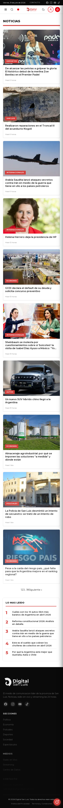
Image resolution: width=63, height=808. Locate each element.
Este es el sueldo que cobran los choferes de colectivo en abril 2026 (28, 644)
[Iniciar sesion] (50, 9)
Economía (8, 727)
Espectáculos (10, 746)
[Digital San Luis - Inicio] (31, 9)
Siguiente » (35, 589)
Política (7, 721)
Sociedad (8, 742)
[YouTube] (55, 2)
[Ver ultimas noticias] (57, 802)
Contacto (35, 2)
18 (27, 589)
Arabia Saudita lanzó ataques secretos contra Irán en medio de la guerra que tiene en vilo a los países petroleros (29, 633)
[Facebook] (47, 2)
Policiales (8, 731)
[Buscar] (12, 9)
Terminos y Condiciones (42, 804)
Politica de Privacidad (20, 804)
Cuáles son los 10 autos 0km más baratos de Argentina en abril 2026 (27, 613)
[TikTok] (59, 2)
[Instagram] (51, 2)
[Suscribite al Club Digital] (57, 9)
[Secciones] (5, 9)
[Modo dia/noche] (43, 9)
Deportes (8, 736)
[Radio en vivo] (18, 9)
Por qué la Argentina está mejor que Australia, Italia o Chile (28, 653)
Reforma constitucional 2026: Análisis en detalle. (29, 622)
